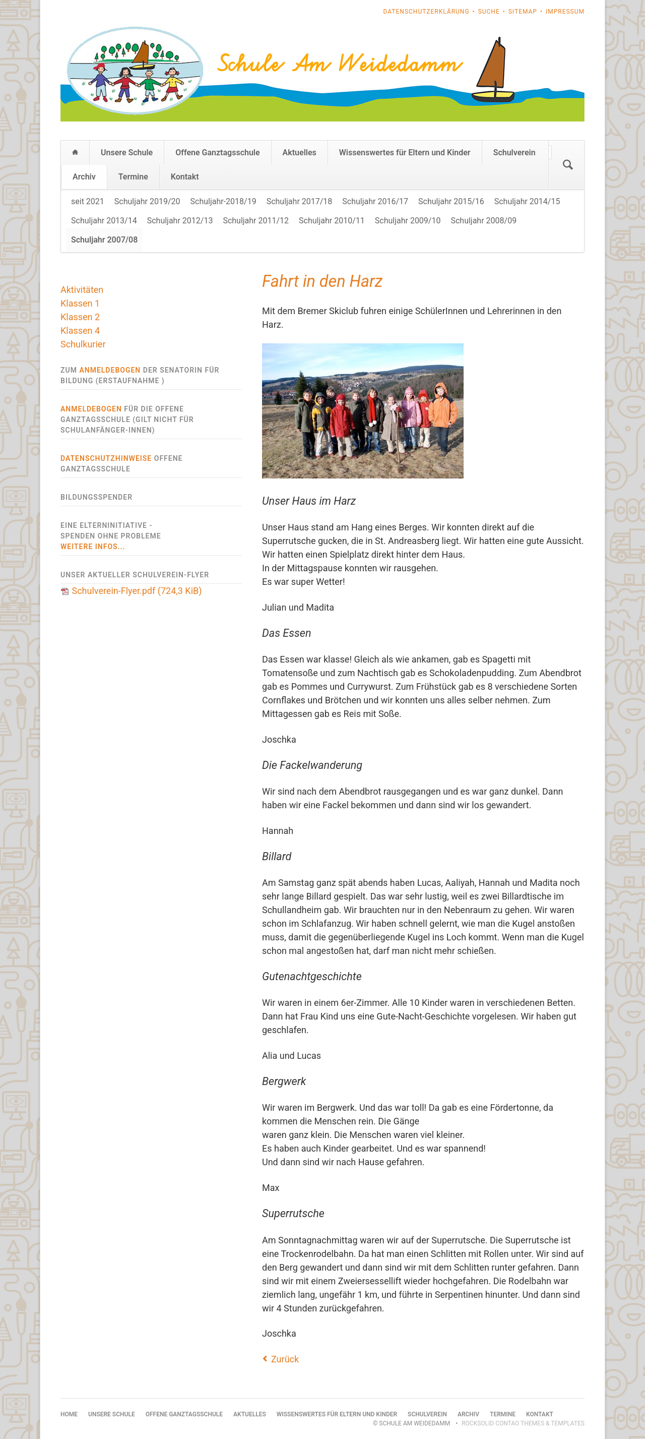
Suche (489, 11)
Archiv (84, 177)
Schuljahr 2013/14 (104, 220)
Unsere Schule (127, 152)
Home (75, 153)
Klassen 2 (80, 317)
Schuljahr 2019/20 (147, 201)
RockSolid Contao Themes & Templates (523, 1423)
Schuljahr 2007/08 (104, 240)
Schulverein (514, 152)
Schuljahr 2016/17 (375, 201)
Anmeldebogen (110, 370)
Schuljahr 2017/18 (300, 201)
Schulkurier (83, 344)
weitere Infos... (92, 547)
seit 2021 (87, 201)
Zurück (285, 1359)
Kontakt (185, 177)
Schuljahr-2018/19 (223, 201)
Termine (133, 177)
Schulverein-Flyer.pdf (137, 590)
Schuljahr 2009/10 (408, 220)
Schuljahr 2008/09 (483, 220)
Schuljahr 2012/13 (180, 220)
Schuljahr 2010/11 (332, 220)
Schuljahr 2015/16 (451, 201)
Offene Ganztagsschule (217, 152)
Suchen (568, 165)
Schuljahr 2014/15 (527, 201)
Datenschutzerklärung (426, 11)
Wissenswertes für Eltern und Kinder (405, 152)
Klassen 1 (80, 303)
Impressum (565, 11)
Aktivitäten (81, 289)
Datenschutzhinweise (106, 458)
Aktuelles (299, 152)
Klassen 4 (80, 330)
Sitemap (522, 11)
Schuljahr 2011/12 (256, 220)
